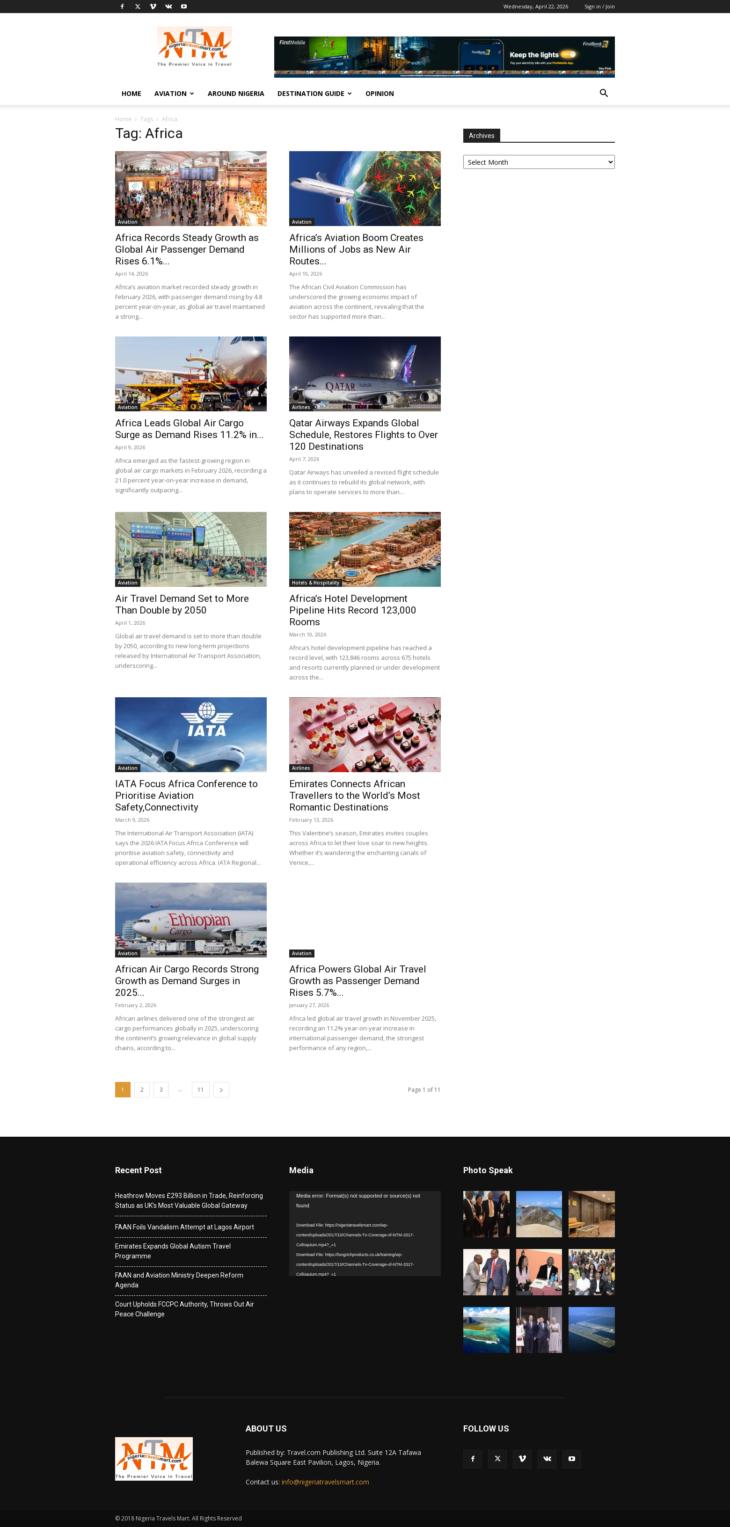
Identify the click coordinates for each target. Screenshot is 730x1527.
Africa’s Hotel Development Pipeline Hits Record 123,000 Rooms (352, 610)
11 (200, 1090)
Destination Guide (314, 93)
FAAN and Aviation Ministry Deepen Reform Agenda (179, 1280)
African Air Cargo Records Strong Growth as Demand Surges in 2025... (187, 981)
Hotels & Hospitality (315, 582)
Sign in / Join (599, 6)
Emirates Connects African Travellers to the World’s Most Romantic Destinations (354, 795)
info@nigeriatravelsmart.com (325, 1481)
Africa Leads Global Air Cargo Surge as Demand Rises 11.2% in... (189, 428)
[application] (365, 1233)
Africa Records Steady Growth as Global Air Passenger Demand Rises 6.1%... (187, 249)
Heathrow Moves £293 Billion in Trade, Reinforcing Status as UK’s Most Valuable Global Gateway (189, 1200)
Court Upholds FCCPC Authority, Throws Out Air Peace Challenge (184, 1309)
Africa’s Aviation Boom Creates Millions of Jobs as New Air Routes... (356, 249)
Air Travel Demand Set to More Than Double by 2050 (182, 604)
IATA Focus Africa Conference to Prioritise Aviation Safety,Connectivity (186, 795)
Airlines (301, 407)
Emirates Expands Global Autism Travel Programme (173, 1251)
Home (131, 93)
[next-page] (221, 1089)
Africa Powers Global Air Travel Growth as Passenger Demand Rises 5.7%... (357, 981)
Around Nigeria (236, 93)
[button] (603, 94)
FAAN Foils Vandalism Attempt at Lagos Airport (184, 1227)
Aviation (174, 93)
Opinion (379, 93)
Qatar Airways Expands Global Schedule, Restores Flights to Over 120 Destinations (363, 434)
